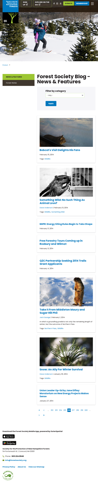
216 (69, 410)
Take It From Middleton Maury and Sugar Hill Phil (62, 311)
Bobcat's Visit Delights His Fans (60, 150)
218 (77, 410)
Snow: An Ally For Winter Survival (61, 369)
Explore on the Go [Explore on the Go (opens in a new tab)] (42, 3)
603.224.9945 (18, 456)
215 (64, 410)
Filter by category (56, 90)
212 (52, 410)
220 (86, 410)
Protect (5, 65)
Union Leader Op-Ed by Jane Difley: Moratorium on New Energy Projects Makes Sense (64, 393)
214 (60, 410)
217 (73, 410)
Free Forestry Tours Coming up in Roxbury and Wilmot (61, 242)
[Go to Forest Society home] (11, 11)
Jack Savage (45, 317)
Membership (82, 3)
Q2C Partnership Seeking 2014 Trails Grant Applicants (63, 262)
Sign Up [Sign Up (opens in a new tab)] (25, 3)
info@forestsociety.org (15, 460)
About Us (22, 467)
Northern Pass (50, 328)
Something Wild (57, 212)
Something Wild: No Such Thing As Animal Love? (62, 201)
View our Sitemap (36, 467)
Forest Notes (11, 83)
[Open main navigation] (92, 3)
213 (56, 410)
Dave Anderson (46, 207)
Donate (68, 3)
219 (82, 410)
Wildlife (47, 159)
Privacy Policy (9, 467)
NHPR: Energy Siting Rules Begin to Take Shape (66, 224)
